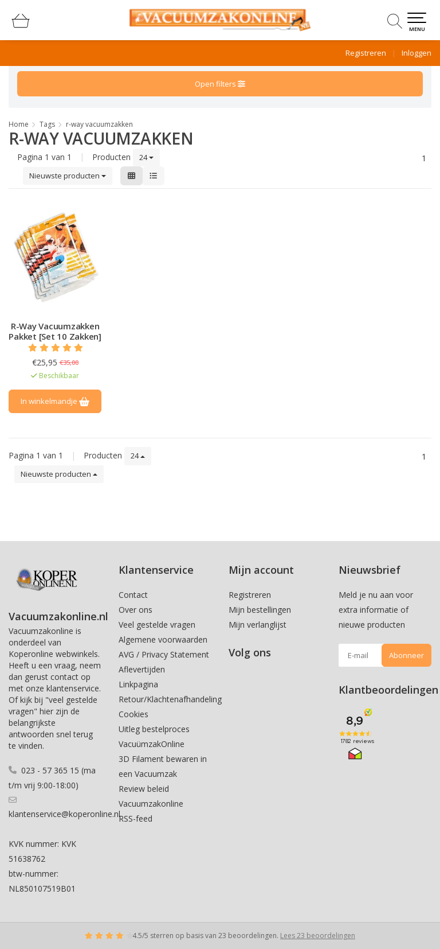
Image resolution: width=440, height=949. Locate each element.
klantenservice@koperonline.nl (64, 813)
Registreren (365, 53)
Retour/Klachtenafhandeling (170, 699)
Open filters (220, 84)
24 (146, 157)
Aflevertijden (142, 669)
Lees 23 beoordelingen (317, 935)
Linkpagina (138, 684)
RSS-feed (135, 818)
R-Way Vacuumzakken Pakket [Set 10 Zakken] (55, 331)
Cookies (133, 714)
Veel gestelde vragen (157, 624)
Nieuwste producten (67, 175)
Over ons (135, 609)
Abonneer (406, 655)
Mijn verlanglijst (257, 624)
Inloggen (416, 53)
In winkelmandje (55, 401)
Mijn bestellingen (260, 609)
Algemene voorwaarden (163, 639)
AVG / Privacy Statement (164, 654)
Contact (133, 594)
